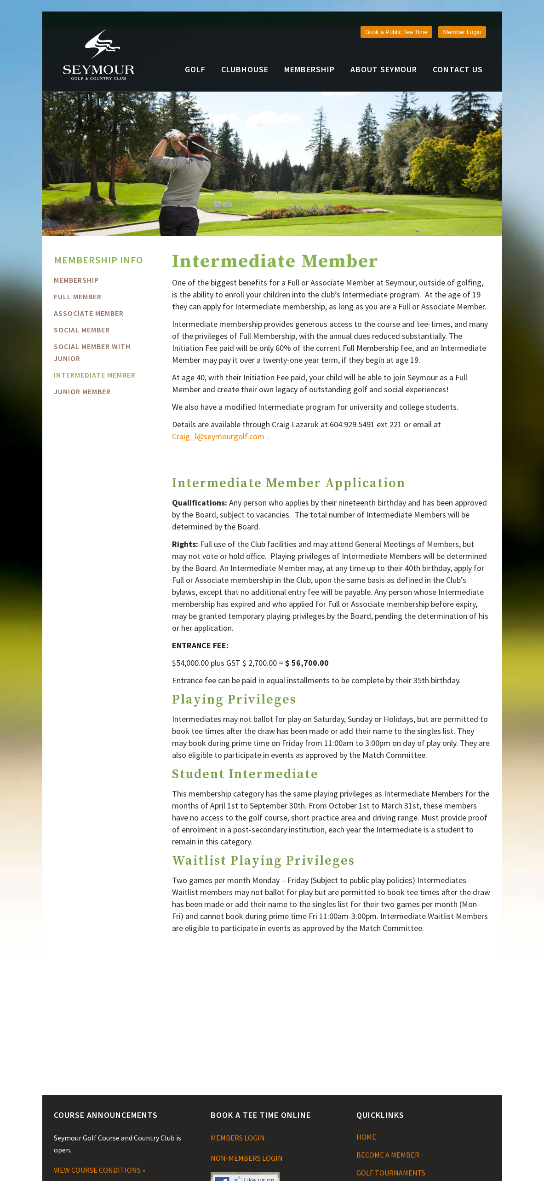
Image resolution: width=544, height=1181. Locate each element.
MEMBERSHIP (76, 280)
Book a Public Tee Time (396, 32)
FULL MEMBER (78, 296)
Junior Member (82, 391)
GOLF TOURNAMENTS (390, 1172)
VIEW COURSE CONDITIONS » (99, 1170)
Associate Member (89, 313)
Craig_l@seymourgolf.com (218, 436)
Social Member (82, 329)
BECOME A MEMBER (387, 1154)
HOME (366, 1136)
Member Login (462, 32)
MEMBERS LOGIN (238, 1137)
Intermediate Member (95, 374)
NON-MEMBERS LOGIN (247, 1158)
